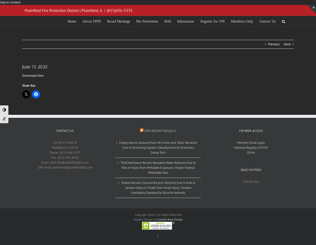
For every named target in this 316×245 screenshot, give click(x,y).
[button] (283, 21)
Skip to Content (10, 2)
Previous (273, 44)
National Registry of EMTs (251, 148)
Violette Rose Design (170, 219)
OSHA (251, 152)
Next (287, 44)
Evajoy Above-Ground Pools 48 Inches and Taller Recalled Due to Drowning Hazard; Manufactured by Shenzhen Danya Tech (158, 148)
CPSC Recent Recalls (160, 131)
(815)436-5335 (120, 10)
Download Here (33, 76)
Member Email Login (251, 143)
